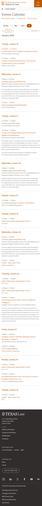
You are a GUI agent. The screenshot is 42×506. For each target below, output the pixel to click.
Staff (22, 450)
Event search (32, 19)
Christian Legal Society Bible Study (14, 82)
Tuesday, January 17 (10, 116)
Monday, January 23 (10, 195)
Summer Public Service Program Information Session (20, 51)
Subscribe (21, 19)
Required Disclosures (10, 490)
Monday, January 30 (10, 359)
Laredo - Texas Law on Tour (11, 397)
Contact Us (5, 439)
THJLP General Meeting (9, 349)
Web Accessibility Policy (9, 500)
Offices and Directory (8, 430)
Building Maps (6, 436)
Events (4, 465)
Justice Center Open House (11, 123)
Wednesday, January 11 (11, 74)
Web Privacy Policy (7, 496)
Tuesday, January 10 (10, 44)
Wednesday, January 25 (11, 232)
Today (8, 31)
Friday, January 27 (9, 329)
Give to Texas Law (10, 471)
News (3, 462)
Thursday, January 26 (10, 273)
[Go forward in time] (13, 31)
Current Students (7, 450)
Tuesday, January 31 (10, 390)
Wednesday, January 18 (11, 163)
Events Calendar (10, 9)
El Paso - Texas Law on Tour (11, 263)
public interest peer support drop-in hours (16, 221)
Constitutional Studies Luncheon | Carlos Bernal (18, 203)
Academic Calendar (8, 19)
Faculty (16, 450)
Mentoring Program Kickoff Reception (14, 105)
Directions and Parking (9, 433)
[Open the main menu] (38, 3)
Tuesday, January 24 (10, 213)
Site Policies (5, 503)
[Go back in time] (3, 31)
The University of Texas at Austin (16, 486)
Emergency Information (9, 493)
